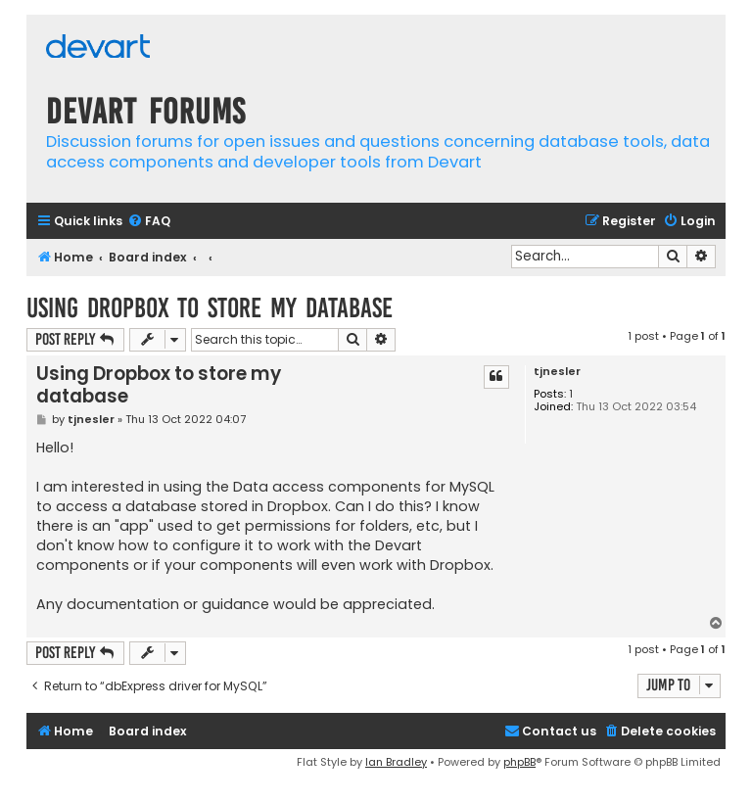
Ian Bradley (396, 762)
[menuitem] (148, 222)
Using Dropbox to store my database (209, 308)
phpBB (519, 762)
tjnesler (557, 371)
